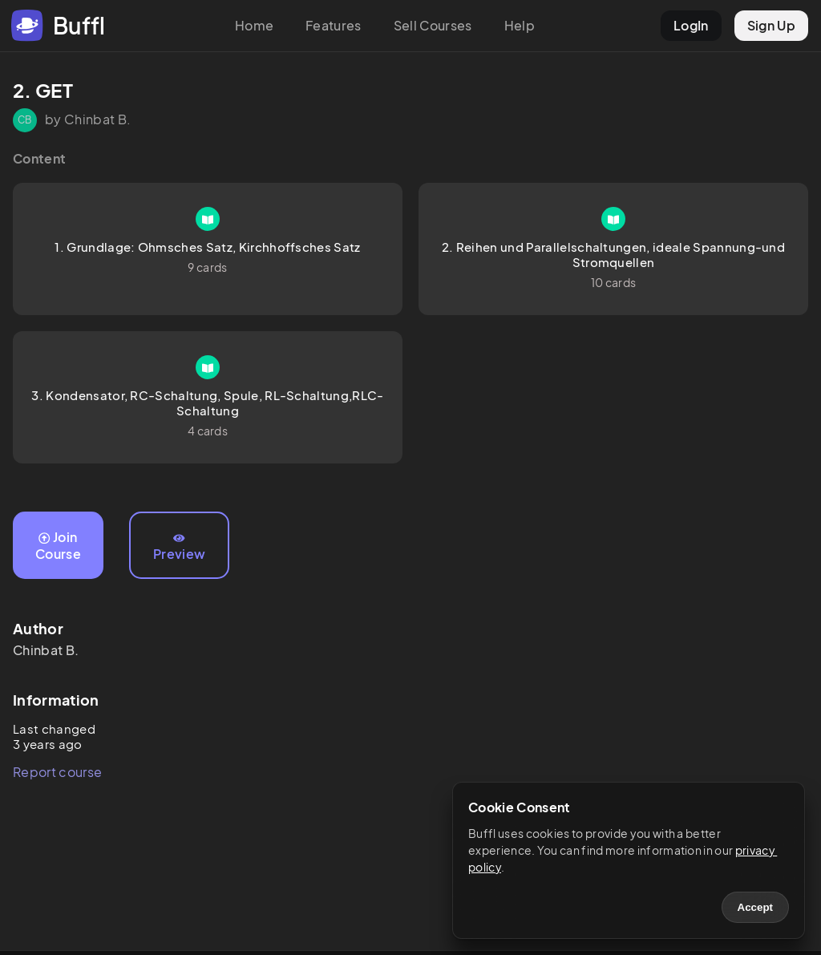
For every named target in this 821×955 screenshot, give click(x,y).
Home (254, 25)
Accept (755, 907)
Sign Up (771, 25)
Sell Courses (433, 25)
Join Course (58, 545)
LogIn (691, 25)
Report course (57, 771)
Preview (179, 547)
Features (333, 25)
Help (519, 25)
